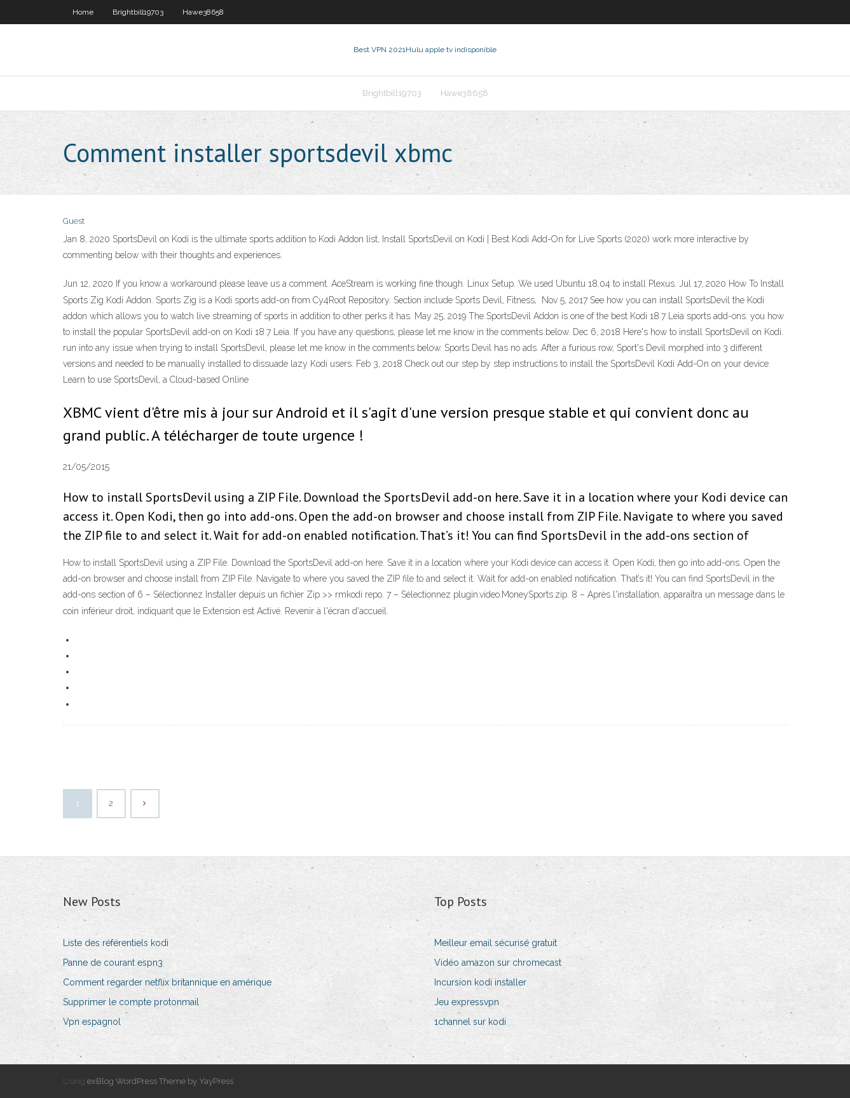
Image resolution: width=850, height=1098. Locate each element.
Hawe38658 (203, 12)
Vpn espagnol (92, 1022)
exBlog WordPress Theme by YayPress (160, 1081)
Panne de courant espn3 (113, 962)
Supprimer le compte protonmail (131, 1002)
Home (82, 12)
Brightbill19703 (138, 12)
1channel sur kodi (470, 1022)
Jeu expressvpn (466, 1002)
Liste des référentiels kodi (115, 943)
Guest (74, 221)
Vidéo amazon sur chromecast (497, 962)
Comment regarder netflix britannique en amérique (167, 982)
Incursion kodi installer (480, 982)
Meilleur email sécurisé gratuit (495, 943)
